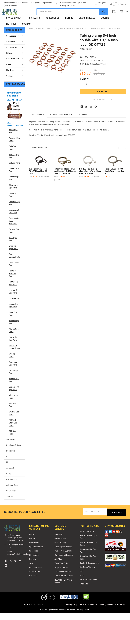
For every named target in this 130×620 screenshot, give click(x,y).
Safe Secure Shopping (64, 562)
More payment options (102, 107)
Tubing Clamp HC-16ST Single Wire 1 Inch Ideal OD (114, 179)
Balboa (9, 465)
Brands (82, 583)
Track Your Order (61, 571)
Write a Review (86, 57)
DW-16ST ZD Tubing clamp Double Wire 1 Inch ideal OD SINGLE (90, 179)
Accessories (53, 26)
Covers (106, 26)
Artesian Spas (12, 493)
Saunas (27, 32)
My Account (34, 550)
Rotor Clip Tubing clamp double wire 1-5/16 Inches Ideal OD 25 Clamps (65, 179)
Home (31, 542)
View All (9, 505)
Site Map (58, 567)
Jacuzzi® (10, 476)
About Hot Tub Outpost (64, 583)
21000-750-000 (68, 143)
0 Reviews (82, 123)
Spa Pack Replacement (89, 570)
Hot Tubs (12, 32)
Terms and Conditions (88, 612)
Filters (70, 26)
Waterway (10, 448)
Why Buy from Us (61, 575)
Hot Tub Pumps (35, 575)
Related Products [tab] (39, 156)
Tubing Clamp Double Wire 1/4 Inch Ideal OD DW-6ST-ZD (38, 179)
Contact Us (59, 542)
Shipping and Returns (63, 554)
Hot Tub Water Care (88, 539)
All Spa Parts (34, 579)
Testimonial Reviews (63, 579)
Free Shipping (60, 550)
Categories (12, 38)
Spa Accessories (36, 554)
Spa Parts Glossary (87, 575)
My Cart (32, 546)
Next (124, 156)
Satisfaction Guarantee (64, 558)
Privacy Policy (60, 546)
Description (38, 123)
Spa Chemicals (88, 26)
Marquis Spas (11, 488)
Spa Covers (34, 562)
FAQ (81, 579)
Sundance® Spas (13, 453)
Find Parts (84, 591)
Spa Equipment (15, 26)
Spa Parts (34, 26)
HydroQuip (10, 459)
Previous (119, 156)
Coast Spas (11, 499)
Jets (31, 571)
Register (123, 4)
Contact (121, 612)
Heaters (32, 567)
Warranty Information (61, 123)
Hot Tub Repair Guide (88, 587)
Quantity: (84, 87)
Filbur (8, 470)
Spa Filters (33, 558)
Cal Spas (9, 482)
